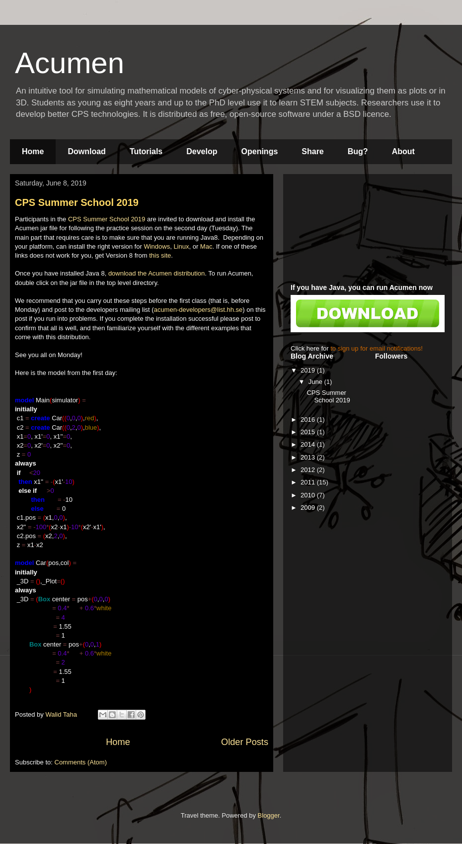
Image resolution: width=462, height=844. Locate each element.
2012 (309, 469)
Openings (259, 151)
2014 (309, 444)
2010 (309, 495)
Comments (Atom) (81, 762)
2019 (309, 370)
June (316, 381)
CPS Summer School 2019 (77, 202)
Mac (206, 246)
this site (160, 255)
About (403, 151)
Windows (157, 246)
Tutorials (146, 151)
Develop (201, 151)
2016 (309, 419)
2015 (309, 432)
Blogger (269, 815)
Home (33, 151)
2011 (309, 482)
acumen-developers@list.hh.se (198, 309)
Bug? (358, 151)
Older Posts (244, 742)
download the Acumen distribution (156, 273)
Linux (181, 246)
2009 (309, 507)
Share (312, 151)
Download (86, 151)
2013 (309, 457)
